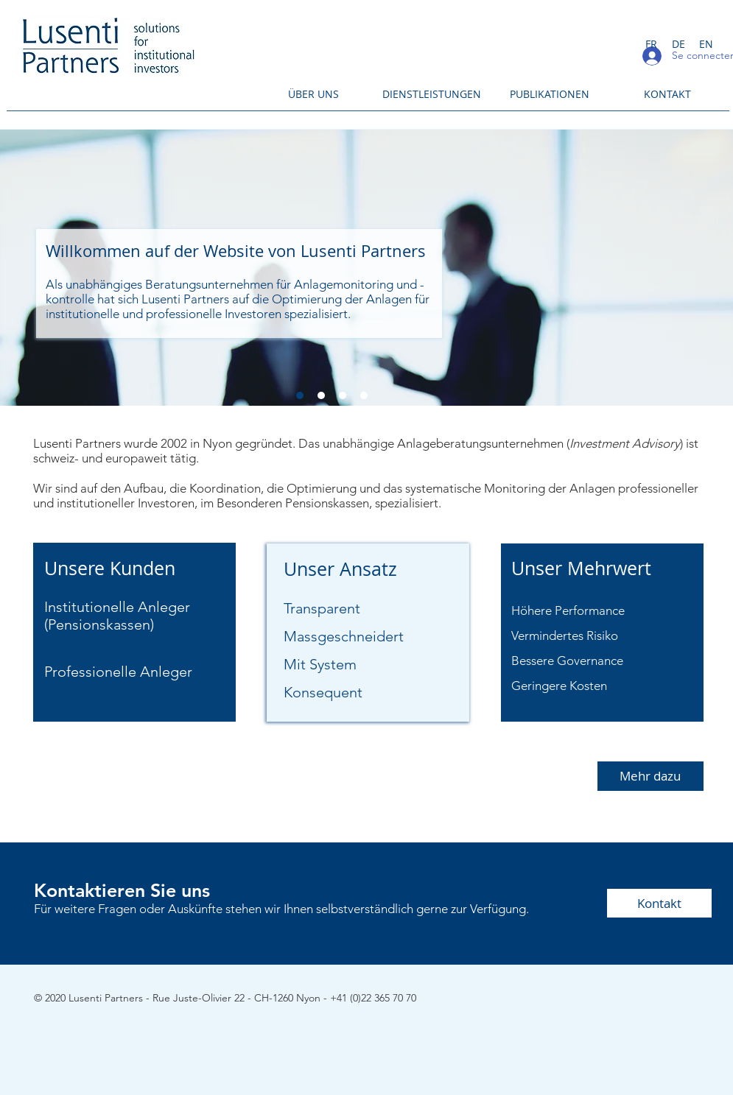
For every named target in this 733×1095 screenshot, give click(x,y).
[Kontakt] (659, 903)
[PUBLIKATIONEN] (550, 94)
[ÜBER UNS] (314, 94)
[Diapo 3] (342, 395)
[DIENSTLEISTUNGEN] (432, 94)
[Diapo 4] (364, 395)
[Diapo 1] (300, 395)
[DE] (678, 43)
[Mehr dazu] (650, 776)
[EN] (706, 43)
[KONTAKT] (667, 94)
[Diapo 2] (321, 395)
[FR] (651, 43)
